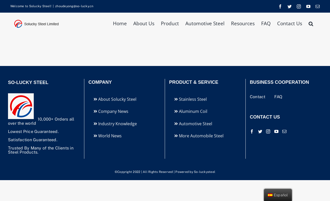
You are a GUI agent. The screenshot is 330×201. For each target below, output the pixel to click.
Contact (258, 96)
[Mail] (284, 131)
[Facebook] (252, 131)
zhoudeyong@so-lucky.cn (74, 6)
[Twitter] (260, 131)
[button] (311, 23)
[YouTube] (276, 131)
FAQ (278, 96)
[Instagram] (268, 131)
